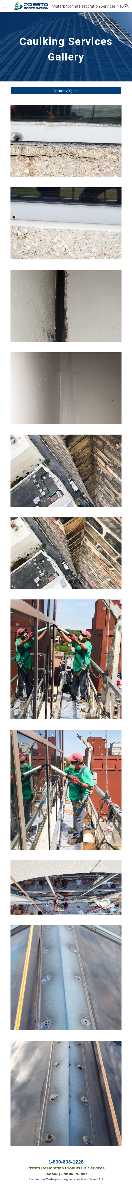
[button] (5, 6)
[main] (65, 47)
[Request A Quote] (66, 91)
